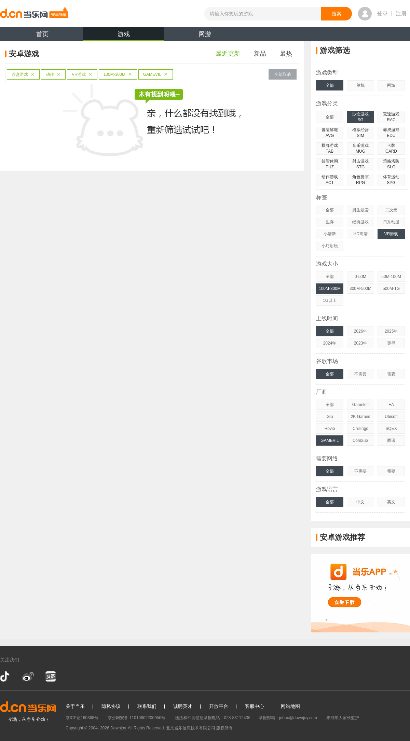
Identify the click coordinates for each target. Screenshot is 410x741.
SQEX (391, 428)
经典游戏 (360, 222)
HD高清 (360, 234)
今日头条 (50, 676)
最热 (286, 53)
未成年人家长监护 (342, 717)
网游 (205, 34)
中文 (360, 502)
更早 (391, 343)
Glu (330, 416)
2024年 (330, 343)
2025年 (391, 331)
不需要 (360, 374)
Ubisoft (391, 416)
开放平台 (218, 706)
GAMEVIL (155, 74)
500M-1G (391, 288)
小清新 (330, 234)
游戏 (123, 36)
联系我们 (146, 706)
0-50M (360, 276)
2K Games (360, 416)
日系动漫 (391, 222)
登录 (382, 13)
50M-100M (391, 276)
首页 (42, 34)
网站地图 (290, 706)
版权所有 (224, 728)
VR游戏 (82, 74)
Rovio (330, 428)
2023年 (360, 343)
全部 (330, 85)
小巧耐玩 (330, 245)
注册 (401, 13)
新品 (260, 53)
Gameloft (360, 404)
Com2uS (361, 440)
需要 (391, 374)
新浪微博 (28, 676)
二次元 (391, 210)
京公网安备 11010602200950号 (136, 717)
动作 (53, 74)
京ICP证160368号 (82, 717)
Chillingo (360, 428)
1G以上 (330, 300)
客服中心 (254, 706)
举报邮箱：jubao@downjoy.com (288, 717)
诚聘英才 (182, 706)
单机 (360, 85)
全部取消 (282, 74)
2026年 (360, 331)
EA (391, 404)
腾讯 (391, 440)
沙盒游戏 (23, 74)
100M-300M (118, 74)
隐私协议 (111, 706)
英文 (391, 502)
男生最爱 (360, 210)
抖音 (5, 676)
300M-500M (360, 288)
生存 (330, 222)
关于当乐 (75, 706)
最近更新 (228, 53)
